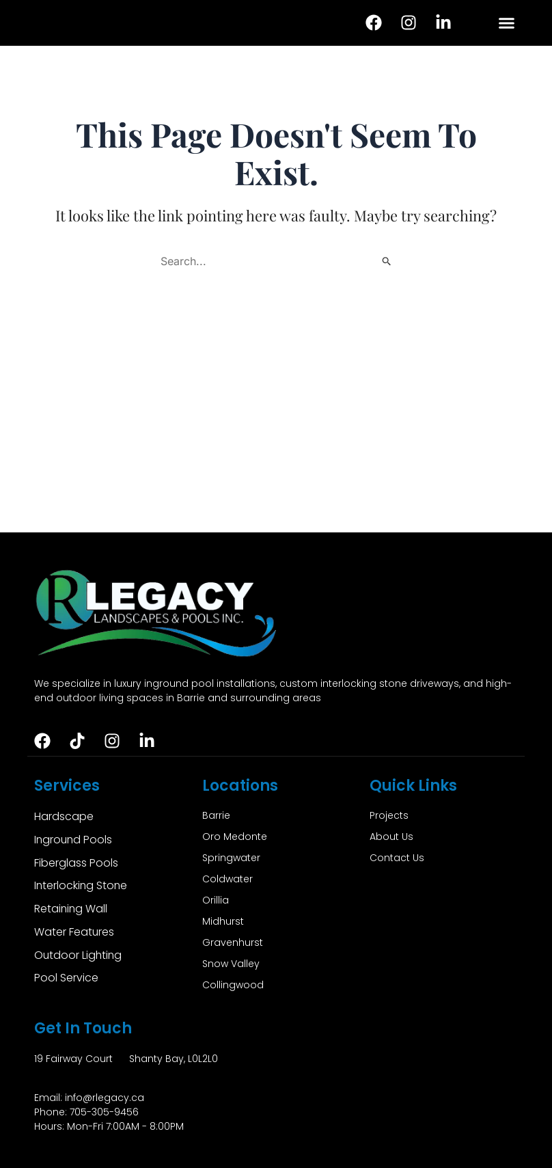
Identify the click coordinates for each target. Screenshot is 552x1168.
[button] (507, 23)
